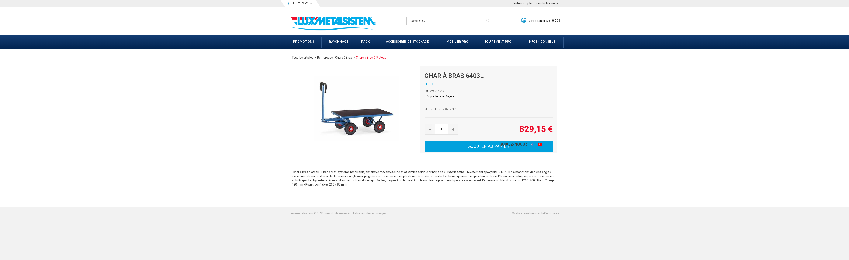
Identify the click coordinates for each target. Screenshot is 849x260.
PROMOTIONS (303, 42)
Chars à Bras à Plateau (371, 57)
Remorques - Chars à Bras (334, 57)
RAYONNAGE (338, 42)
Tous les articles (302, 57)
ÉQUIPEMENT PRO (498, 42)
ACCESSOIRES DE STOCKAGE (407, 42)
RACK (365, 42)
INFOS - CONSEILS (541, 42)
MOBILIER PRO (457, 42)
